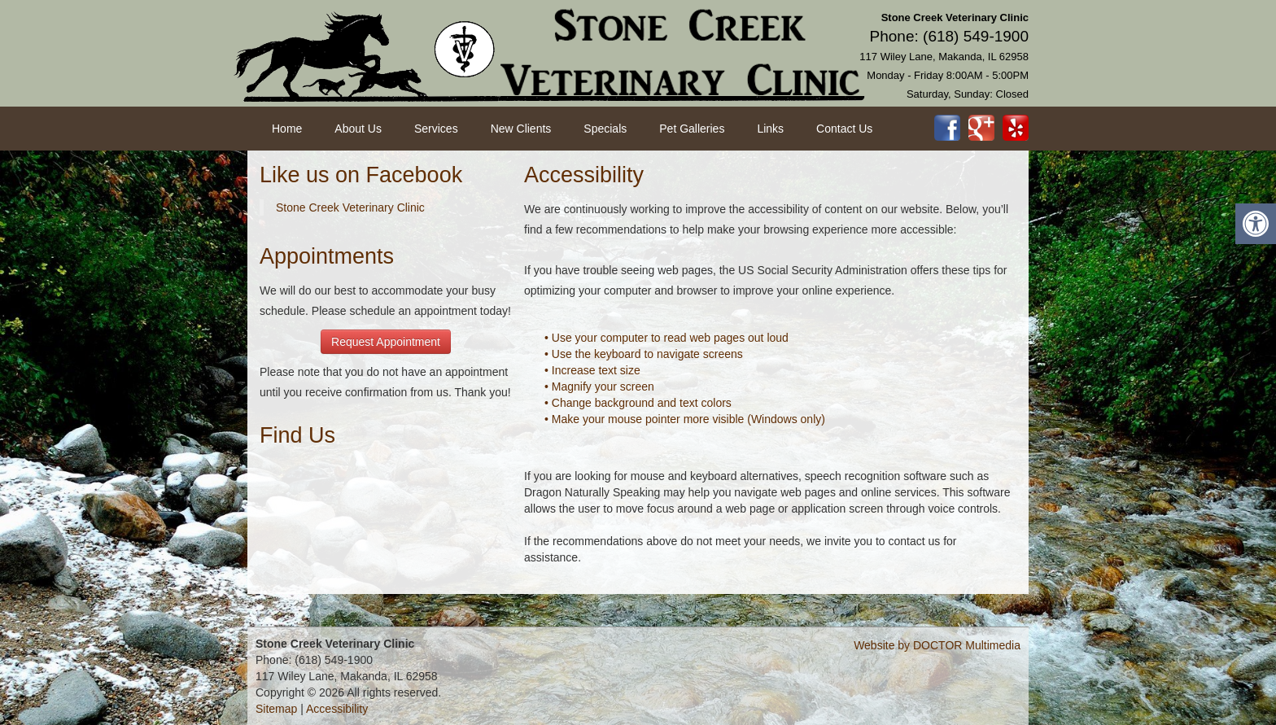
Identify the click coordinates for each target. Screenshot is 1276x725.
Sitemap (276, 708)
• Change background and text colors (638, 402)
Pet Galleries (691, 128)
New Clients (521, 128)
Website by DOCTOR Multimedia (937, 645)
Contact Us (844, 128)
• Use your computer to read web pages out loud (666, 337)
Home (287, 128)
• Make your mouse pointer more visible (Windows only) (684, 419)
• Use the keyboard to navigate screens (643, 353)
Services (436, 128)
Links (770, 128)
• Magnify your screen (599, 386)
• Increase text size (592, 370)
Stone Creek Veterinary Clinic (350, 207)
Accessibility (337, 708)
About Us (358, 128)
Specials (605, 128)
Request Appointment (385, 341)
